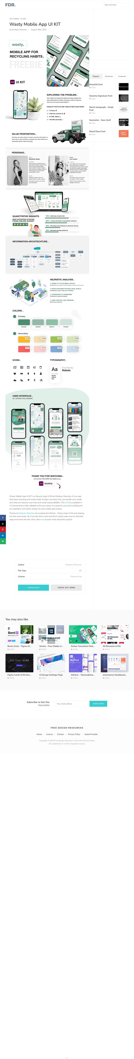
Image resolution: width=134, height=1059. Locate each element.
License (49, 734)
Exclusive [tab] (109, 76)
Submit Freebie (91, 734)
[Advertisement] (29, 542)
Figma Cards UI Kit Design (20, 674)
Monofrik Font (96, 84)
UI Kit (67, 502)
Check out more (66, 587)
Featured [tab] (122, 76)
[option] (47, 262)
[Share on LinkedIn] (3, 535)
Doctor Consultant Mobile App (85, 646)
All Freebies (14, 18)
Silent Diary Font (97, 131)
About (39, 734)
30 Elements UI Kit (112, 646)
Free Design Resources (67, 727)
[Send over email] (3, 541)
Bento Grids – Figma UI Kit (20, 646)
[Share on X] (3, 524)
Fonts (93, 87)
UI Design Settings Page (51, 674)
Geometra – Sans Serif (100, 120)
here (42, 519)
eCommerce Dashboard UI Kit (117, 674)
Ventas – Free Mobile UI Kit (52, 646)
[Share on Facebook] (3, 518)
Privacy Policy (74, 734)
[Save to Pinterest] (3, 529)
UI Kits (23, 18)
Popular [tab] (96, 76)
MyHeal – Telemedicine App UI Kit (87, 674)
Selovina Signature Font (100, 95)
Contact (60, 734)
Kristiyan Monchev (27, 513)
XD (10, 505)
